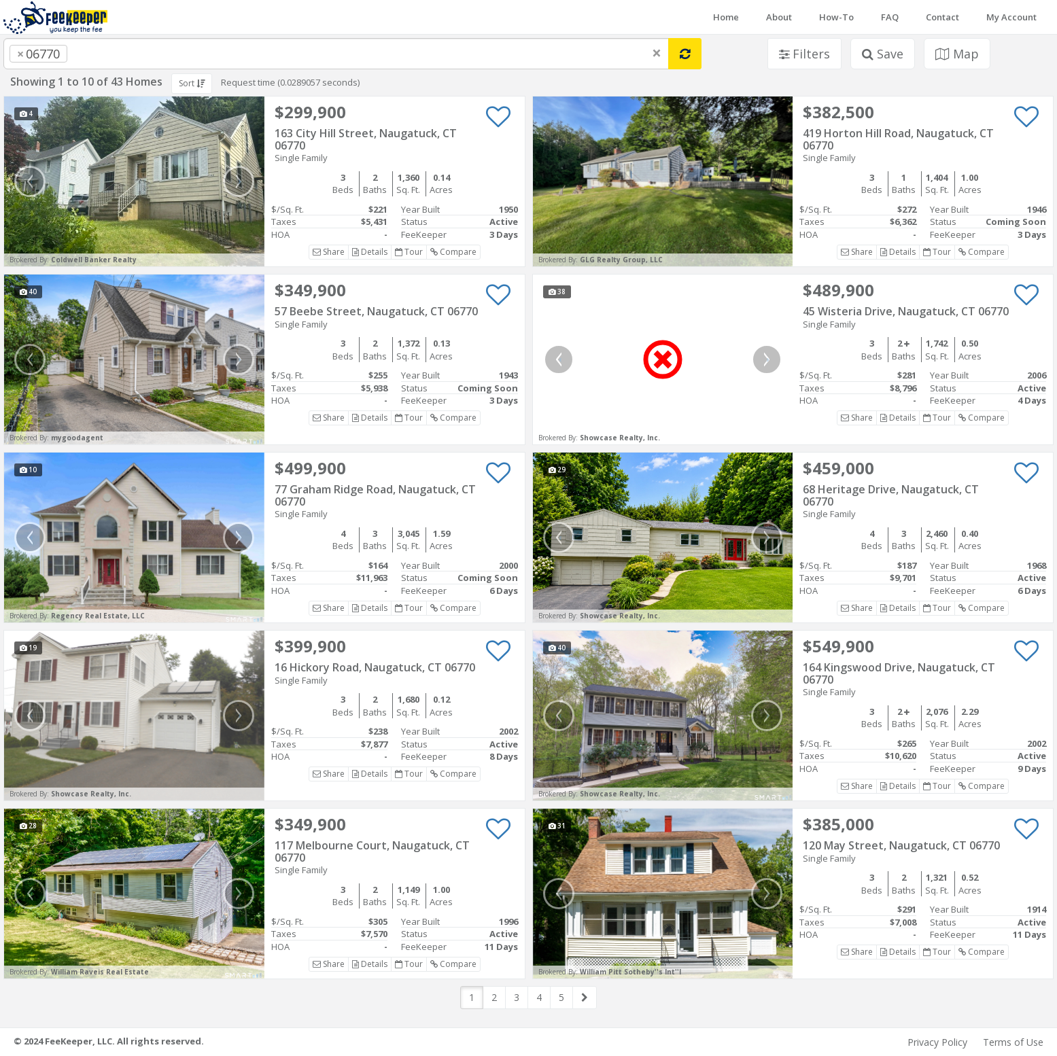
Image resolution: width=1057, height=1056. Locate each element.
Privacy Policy (937, 1042)
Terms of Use (1013, 1042)
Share (329, 252)
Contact (942, 17)
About (779, 17)
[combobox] (336, 53)
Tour (409, 252)
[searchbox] (97, 54)
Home (726, 17)
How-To (836, 17)
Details (369, 252)
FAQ (890, 17)
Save (882, 54)
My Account (1011, 17)
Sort (192, 83)
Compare (453, 252)
